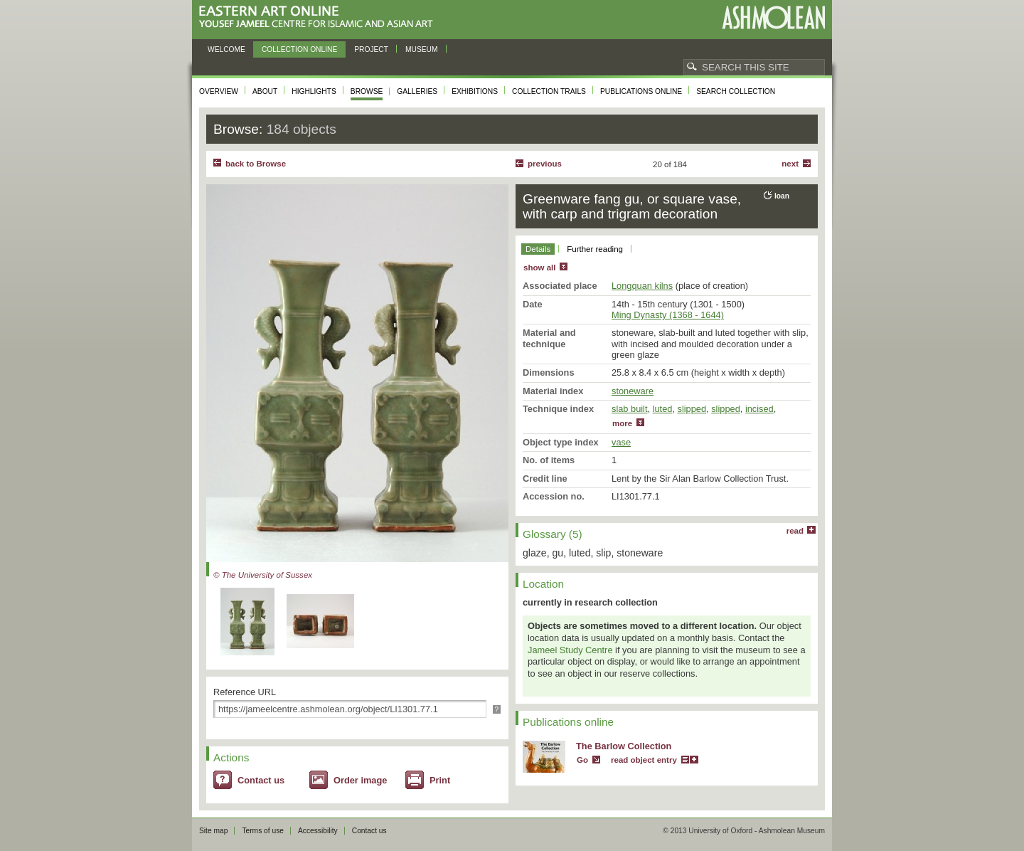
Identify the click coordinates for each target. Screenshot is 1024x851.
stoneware (633, 391)
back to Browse (255, 163)
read (795, 531)
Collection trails (549, 91)
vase (621, 442)
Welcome (226, 49)
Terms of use (263, 831)
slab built (630, 408)
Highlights (314, 91)
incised (759, 408)
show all (539, 267)
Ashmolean (773, 17)
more (622, 423)
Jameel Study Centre (570, 650)
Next (790, 163)
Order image (360, 780)
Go (582, 760)
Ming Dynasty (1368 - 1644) (668, 315)
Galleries (417, 91)
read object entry (644, 760)
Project (371, 49)
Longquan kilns (642, 285)
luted (663, 408)
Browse (367, 91)
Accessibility (318, 831)
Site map (213, 831)
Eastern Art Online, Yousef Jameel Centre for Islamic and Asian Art (319, 17)
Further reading (595, 249)
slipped (692, 408)
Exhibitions (475, 91)
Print (440, 780)
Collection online (299, 49)
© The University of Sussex (262, 575)
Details (538, 249)
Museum (421, 49)
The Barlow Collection (623, 746)
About (264, 91)
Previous (545, 163)
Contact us (261, 780)
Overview (218, 91)
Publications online (641, 91)
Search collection (735, 91)
